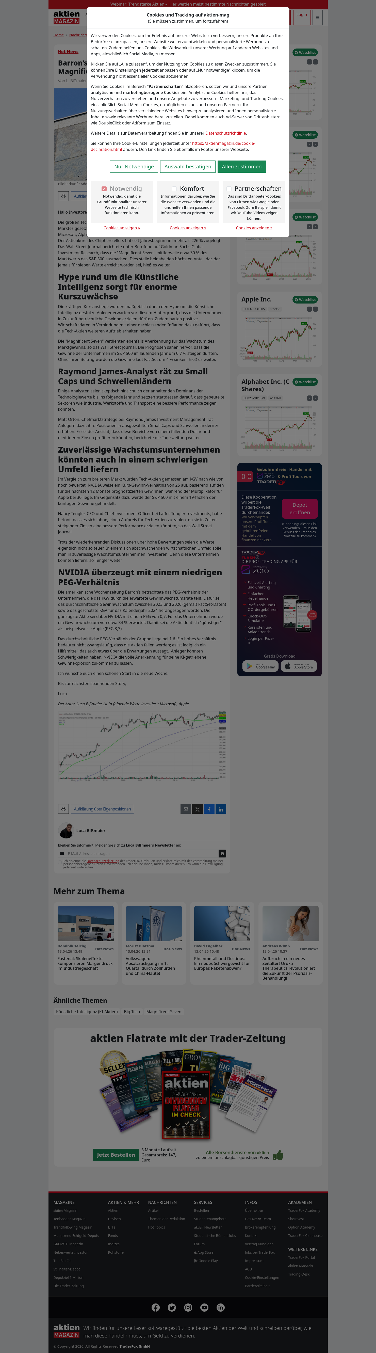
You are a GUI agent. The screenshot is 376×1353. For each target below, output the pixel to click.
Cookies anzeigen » (122, 228)
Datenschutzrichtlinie (225, 133)
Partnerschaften (258, 188)
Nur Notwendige (134, 166)
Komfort (192, 188)
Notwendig (126, 188)
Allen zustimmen (242, 166)
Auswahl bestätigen (188, 166)
